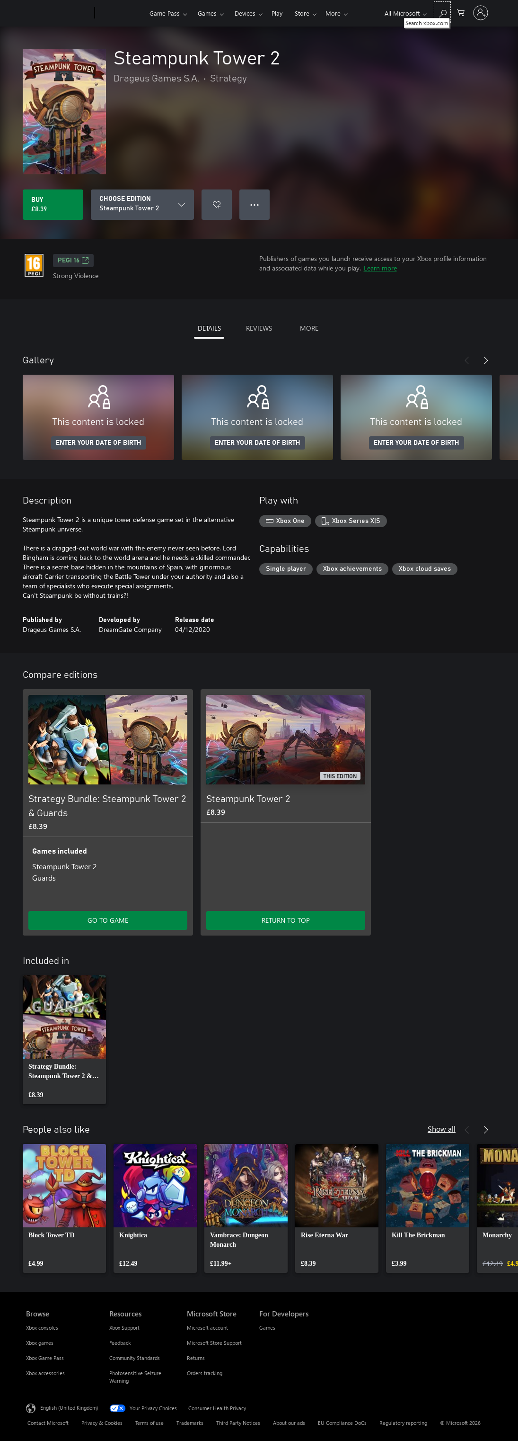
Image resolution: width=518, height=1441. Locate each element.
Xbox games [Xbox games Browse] (39, 1343)
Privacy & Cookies (102, 1423)
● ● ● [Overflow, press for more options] (254, 204)
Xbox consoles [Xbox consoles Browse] (42, 1327)
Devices (245, 13)
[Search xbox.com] (442, 12)
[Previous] (466, 360)
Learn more (380, 267)
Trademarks (189, 1423)
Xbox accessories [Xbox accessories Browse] (45, 1373)
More (302, 13)
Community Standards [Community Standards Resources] (134, 1358)
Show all (442, 1129)
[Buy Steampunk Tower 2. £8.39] (53, 204)
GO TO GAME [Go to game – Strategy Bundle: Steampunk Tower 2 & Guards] (108, 920)
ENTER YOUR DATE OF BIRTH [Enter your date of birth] (98, 443)
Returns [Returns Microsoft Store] (196, 1358)
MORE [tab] (309, 328)
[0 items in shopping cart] (461, 12)
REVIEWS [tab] (259, 328)
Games (207, 13)
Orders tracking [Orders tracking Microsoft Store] (204, 1373)
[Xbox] (120, 13)
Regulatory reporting (403, 1423)
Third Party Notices (238, 1423)
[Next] (485, 360)
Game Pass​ (164, 13)
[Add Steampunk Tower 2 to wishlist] (217, 204)
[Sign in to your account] (480, 12)
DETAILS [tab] (209, 328)
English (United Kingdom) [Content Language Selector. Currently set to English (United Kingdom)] (69, 1408)
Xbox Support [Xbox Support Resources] (124, 1327)
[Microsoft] (58, 13)
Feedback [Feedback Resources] (120, 1343)
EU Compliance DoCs (342, 1423)
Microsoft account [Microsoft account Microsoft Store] (207, 1327)
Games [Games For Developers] (267, 1327)
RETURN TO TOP (286, 920)
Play (277, 13)
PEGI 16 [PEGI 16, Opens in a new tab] (73, 260)
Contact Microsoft (48, 1423)
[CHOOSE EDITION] (142, 204)
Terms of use (149, 1423)
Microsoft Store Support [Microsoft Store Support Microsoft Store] (214, 1343)
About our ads (289, 1423)
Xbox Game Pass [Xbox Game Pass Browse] (45, 1358)
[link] (64, 1039)
